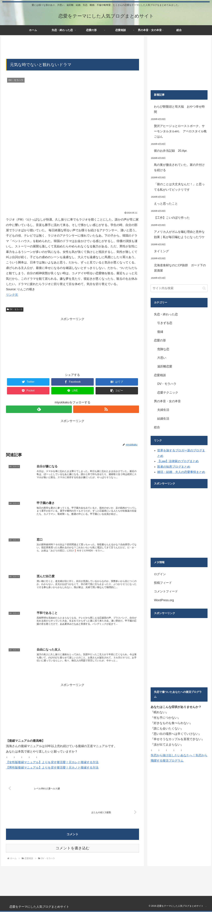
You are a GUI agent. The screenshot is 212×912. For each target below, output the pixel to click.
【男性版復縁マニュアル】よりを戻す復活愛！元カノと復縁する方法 (52, 768)
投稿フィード (163, 582)
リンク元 (12, 294)
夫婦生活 (163, 409)
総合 (157, 427)
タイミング (161, 251)
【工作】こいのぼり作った (172, 217)
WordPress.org (164, 600)
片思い (161, 357)
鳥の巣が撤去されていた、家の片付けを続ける (179, 167)
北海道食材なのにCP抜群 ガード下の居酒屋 (180, 268)
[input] (179, 288)
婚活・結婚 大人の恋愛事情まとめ (181, 472)
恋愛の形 (160, 340)
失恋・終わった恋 (166, 314)
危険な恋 (163, 349)
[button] (204, 288)
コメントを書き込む (73, 849)
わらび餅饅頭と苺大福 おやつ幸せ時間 (179, 109)
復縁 (160, 331)
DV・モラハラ (14, 309)
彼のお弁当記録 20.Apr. (170, 150)
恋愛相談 (160, 375)
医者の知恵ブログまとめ (173, 466)
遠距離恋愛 (164, 366)
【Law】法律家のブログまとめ (178, 461)
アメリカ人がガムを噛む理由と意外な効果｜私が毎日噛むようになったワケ (179, 234)
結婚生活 (163, 418)
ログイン (160, 574)
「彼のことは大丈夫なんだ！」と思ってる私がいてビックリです (179, 187)
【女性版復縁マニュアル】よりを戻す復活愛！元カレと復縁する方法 (52, 762)
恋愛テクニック (167, 392)
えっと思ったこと (166, 203)
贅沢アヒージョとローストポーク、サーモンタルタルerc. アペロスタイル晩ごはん (180, 131)
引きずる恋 (164, 323)
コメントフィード (166, 591)
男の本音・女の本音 (167, 401)
